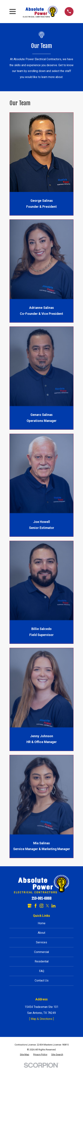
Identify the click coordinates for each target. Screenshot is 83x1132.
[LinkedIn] (53, 906)
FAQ (41, 971)
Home (41, 923)
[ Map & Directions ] (41, 1019)
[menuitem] (24, 1054)
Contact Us (42, 980)
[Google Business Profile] (30, 906)
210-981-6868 (41, 898)
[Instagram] (42, 906)
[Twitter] (47, 906)
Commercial (41, 952)
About (41, 932)
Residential (42, 961)
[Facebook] (36, 906)
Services (41, 942)
